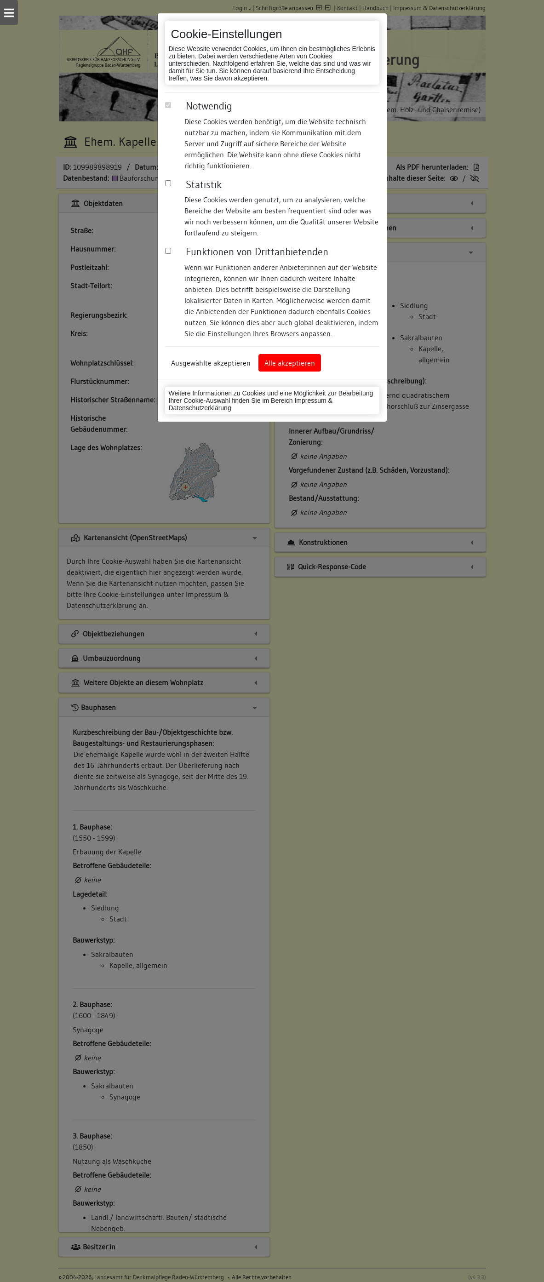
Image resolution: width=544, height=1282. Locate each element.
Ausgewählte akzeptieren (211, 362)
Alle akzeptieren (289, 362)
